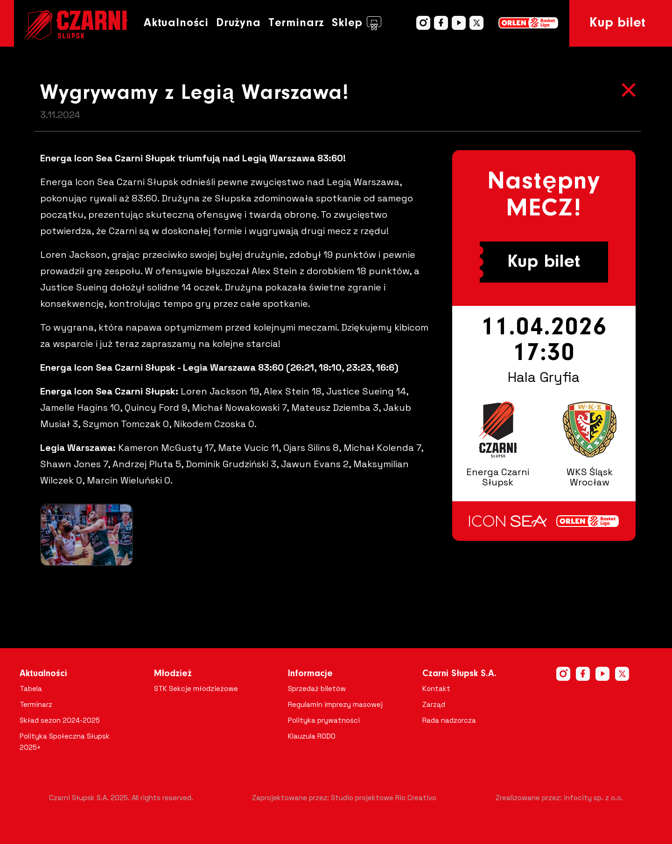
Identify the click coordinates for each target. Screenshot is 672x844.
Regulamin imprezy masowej (335, 704)
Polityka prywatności (324, 720)
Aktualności (176, 23)
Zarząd (433, 704)
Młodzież (173, 673)
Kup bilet (617, 23)
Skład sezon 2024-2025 (60, 720)
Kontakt (436, 688)
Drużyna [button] (238, 23)
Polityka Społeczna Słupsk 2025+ (65, 742)
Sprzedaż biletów (317, 688)
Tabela (31, 688)
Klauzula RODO (312, 736)
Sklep (356, 23)
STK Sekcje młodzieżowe (196, 688)
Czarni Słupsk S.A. (459, 673)
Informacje (310, 673)
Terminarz (296, 23)
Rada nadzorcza (449, 720)
